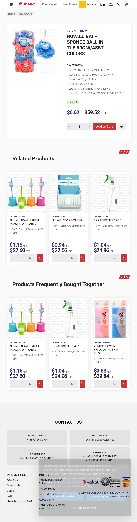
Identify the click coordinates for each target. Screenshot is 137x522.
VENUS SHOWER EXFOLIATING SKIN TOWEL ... (106, 350)
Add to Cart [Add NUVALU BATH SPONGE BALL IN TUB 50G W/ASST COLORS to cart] (104, 126)
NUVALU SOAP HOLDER (67, 220)
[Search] (82, 4)
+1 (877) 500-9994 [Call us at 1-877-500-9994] (37, 439)
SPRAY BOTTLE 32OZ (107, 220)
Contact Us (13, 485)
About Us (12, 480)
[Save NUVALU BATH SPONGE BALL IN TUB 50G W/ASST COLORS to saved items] (121, 126)
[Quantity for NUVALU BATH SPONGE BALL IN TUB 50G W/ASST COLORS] (79, 126)
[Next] (127, 152)
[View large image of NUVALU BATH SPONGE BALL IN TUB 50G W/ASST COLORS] (33, 50)
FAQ (9, 496)
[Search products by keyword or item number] (63, 4)
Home (11, 13)
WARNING (74, 88)
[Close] (122, 465)
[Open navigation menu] (11, 4)
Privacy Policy (81, 486)
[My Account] (118, 4)
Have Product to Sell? (19, 501)
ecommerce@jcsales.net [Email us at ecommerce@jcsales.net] (100, 439)
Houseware (25, 13)
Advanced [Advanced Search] (92, 4)
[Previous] (122, 152)
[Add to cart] (40, 258)
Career (11, 490)
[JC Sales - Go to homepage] (27, 4)
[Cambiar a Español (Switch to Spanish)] (110, 4)
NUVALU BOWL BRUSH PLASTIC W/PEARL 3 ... (24, 222)
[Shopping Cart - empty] (126, 4)
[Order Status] (102, 4)
